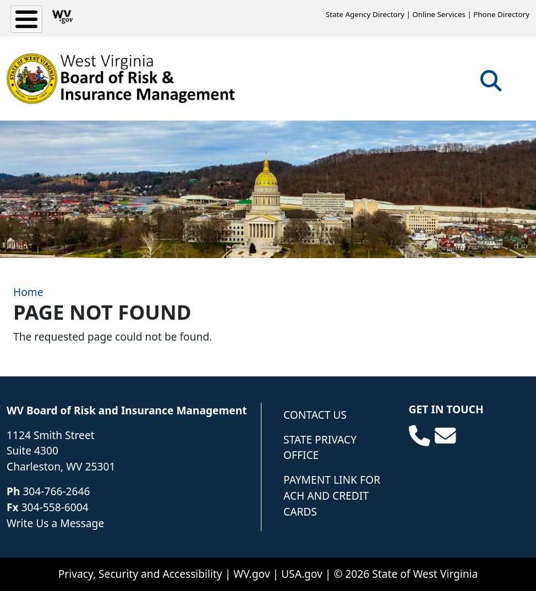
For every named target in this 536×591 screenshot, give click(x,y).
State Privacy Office (320, 447)
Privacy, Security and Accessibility (140, 573)
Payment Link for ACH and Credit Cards (331, 495)
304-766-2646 (56, 491)
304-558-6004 (55, 507)
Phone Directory (501, 14)
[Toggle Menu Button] (26, 19)
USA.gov (301, 573)
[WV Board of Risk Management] (121, 78)
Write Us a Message (55, 523)
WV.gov (251, 573)
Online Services (438, 14)
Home (28, 291)
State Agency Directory (365, 14)
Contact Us (315, 414)
